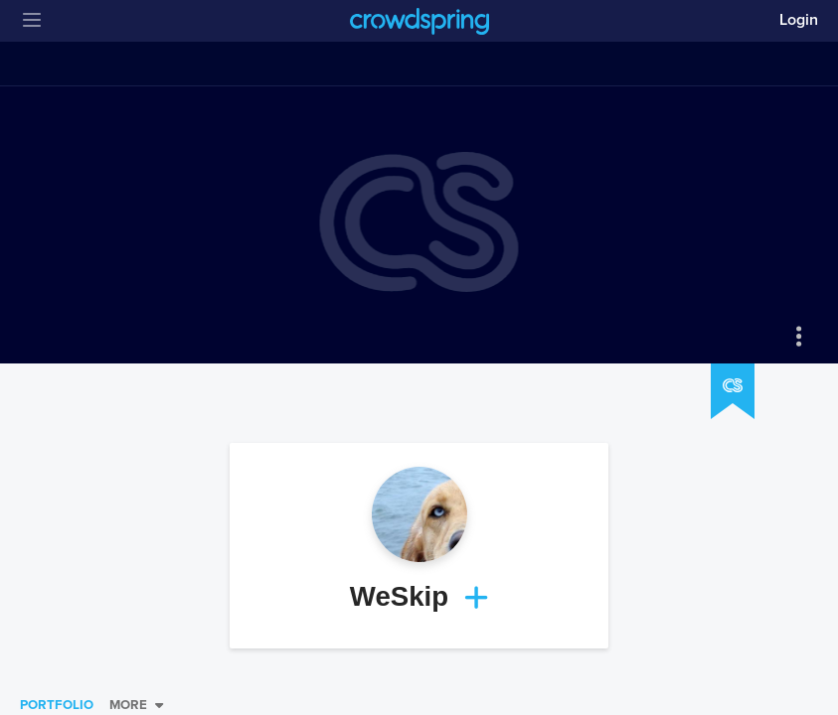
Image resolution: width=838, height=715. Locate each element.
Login (798, 20)
